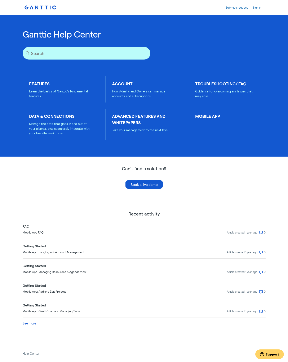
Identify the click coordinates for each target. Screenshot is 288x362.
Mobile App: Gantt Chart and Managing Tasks (51, 311)
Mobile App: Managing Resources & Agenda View (54, 272)
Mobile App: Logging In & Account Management (53, 252)
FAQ (26, 226)
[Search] (86, 53)
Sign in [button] (257, 7)
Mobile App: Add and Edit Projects (44, 291)
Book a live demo (144, 184)
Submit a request (237, 7)
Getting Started (34, 246)
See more (29, 323)
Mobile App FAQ (33, 232)
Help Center (31, 353)
